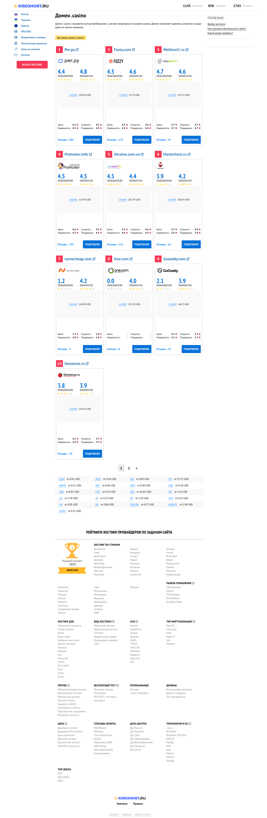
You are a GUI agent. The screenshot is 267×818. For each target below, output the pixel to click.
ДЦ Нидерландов (139, 738)
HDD (60, 780)
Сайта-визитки (66, 629)
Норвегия (63, 587)
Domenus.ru (77, 363)
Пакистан (63, 591)
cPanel (170, 591)
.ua (60, 504)
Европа (134, 549)
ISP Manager (173, 594)
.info (98, 479)
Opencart (135, 658)
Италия (134, 570)
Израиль (134, 563)
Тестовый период (103, 689)
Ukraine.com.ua (129, 154)
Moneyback (100, 693)
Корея (169, 559)
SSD (60, 773)
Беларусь (135, 552)
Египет (133, 556)
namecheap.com (80, 258)
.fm (170, 479)
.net (97, 485)
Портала (62, 647)
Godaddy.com (176, 258)
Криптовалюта (102, 753)
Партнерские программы (71, 711)
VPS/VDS (99, 633)
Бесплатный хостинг (69, 742)
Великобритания (103, 567)
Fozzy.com (124, 49)
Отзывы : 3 (64, 349)
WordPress (135, 629)
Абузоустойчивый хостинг (72, 689)
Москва (134, 689)
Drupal (133, 633)
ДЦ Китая (135, 749)
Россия (61, 598)
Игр (60, 654)
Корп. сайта (64, 636)
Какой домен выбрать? (220, 33)
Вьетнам (98, 570)
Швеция (98, 605)
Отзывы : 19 (65, 453)
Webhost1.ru (175, 49)
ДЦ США (134, 735)
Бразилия (99, 563)
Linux (169, 727)
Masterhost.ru (176, 154)
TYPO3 (133, 643)
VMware (170, 643)
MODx (133, 640)
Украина (62, 601)
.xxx (61, 491)
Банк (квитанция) (103, 749)
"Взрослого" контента (69, 625)
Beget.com (72, 570)
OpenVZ (170, 625)
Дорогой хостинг (67, 738)
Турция (61, 612)
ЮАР (96, 612)
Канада (170, 549)
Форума (62, 651)
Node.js (170, 757)
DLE (132, 662)
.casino (73, 94)
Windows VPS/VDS (176, 735)
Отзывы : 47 (163, 139)
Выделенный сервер (105, 636)
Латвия (170, 567)
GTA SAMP (63, 665)
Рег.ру (71, 49)
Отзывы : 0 (113, 349)
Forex (61, 673)
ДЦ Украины (137, 731)
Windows (171, 731)
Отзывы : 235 (66, 244)
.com (62, 479)
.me (170, 491)
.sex (132, 491)
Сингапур (63, 605)
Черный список (66, 700)
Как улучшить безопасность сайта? (227, 28)
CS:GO (61, 662)
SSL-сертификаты (176, 696)
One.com (123, 258)
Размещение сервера (106, 640)
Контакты (122, 803)
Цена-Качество (66, 735)
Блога (61, 633)
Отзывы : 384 (66, 139)
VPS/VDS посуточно (68, 746)
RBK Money (100, 746)
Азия (96, 552)
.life (97, 491)
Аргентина (100, 556)
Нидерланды (173, 574)
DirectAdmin (173, 598)
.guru (62, 511)
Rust (60, 669)
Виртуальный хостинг (106, 629)
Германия (99, 574)
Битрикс (134, 636)
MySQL (170, 742)
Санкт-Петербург (139, 693)
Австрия (98, 559)
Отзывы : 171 (115, 139)
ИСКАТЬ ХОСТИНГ (32, 64)
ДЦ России (136, 727)
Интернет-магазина (68, 640)
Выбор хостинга (216, 24)
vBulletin (135, 651)
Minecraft (63, 658)
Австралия (99, 549)
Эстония (98, 609)
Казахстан (135, 574)
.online (134, 504)
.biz (132, 479)
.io (96, 498)
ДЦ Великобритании (141, 742)
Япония (134, 587)
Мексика (171, 570)
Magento (135, 654)
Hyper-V (170, 636)
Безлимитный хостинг (70, 693)
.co (60, 498)
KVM (168, 633)
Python (170, 753)
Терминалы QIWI (103, 742)
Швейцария (100, 601)
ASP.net (170, 738)
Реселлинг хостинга (68, 715)
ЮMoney (99, 731)
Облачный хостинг (104, 625)
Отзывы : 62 (163, 244)
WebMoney (100, 727)
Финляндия (100, 594)
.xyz (170, 498)
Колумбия (171, 556)
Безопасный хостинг (69, 696)
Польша (62, 594)
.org (132, 485)
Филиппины (100, 591)
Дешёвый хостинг (67, 727)
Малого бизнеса (67, 643)
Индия (133, 559)
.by (131, 498)
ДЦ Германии (137, 746)
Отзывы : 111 (115, 244)
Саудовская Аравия (68, 609)
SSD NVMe (63, 777)
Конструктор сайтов (69, 707)
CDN (96, 643)
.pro (170, 485)
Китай (169, 552)
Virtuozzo (171, 629)
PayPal (97, 738)
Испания (135, 567)
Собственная (173, 587)
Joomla (134, 625)
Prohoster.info (78, 154)
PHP (168, 746)
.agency (172, 504)
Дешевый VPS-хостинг (70, 731)
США (96, 587)
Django (170, 760)
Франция (99, 598)
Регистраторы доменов (179, 689)
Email (61, 676)
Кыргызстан (172, 563)
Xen (168, 640)
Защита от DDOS (67, 704)
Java (168, 749)
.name (62, 485)
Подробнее (92, 139)
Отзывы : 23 (163, 349)
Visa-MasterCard (103, 735)
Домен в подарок (176, 693)
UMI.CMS (135, 647)
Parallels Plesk (174, 601)
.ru (97, 504)
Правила (138, 803)
